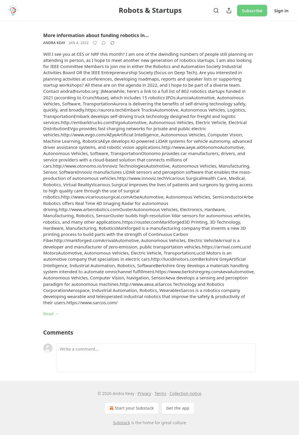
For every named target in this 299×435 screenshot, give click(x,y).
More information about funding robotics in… (96, 35)
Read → (51, 313)
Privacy (144, 393)
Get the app (178, 408)
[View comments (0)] (103, 42)
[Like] (95, 42)
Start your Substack (131, 408)
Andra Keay (54, 42)
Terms (160, 393)
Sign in (281, 10)
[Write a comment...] (155, 358)
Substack (121, 422)
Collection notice (185, 393)
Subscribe (252, 10)
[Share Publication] (229, 10)
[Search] (216, 10)
